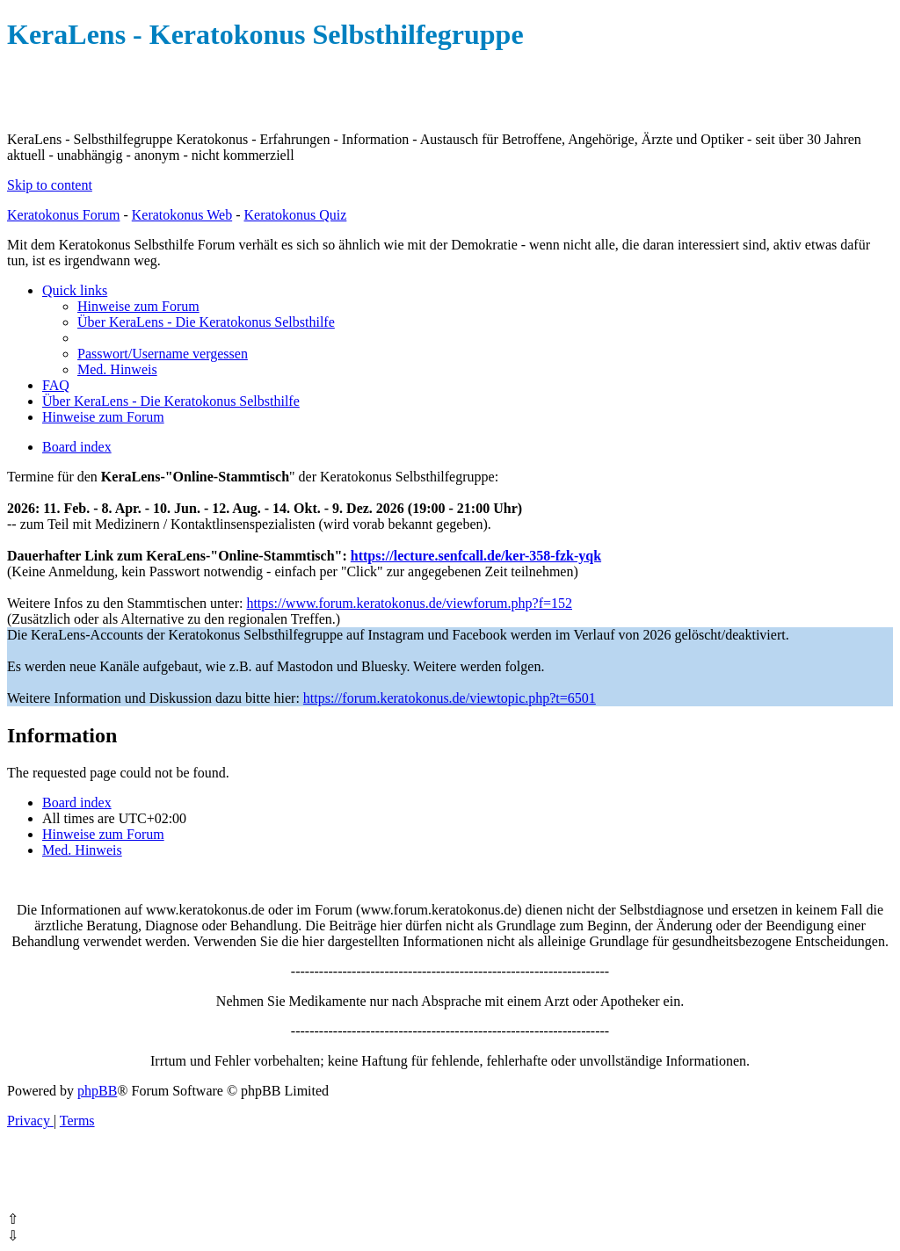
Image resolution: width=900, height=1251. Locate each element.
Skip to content (49, 184)
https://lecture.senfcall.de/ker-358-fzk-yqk (476, 555)
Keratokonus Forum (63, 214)
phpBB (97, 1090)
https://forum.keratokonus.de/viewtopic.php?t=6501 (449, 698)
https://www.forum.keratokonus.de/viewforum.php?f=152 (409, 603)
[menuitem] (138, 306)
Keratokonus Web (182, 214)
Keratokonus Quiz (294, 214)
